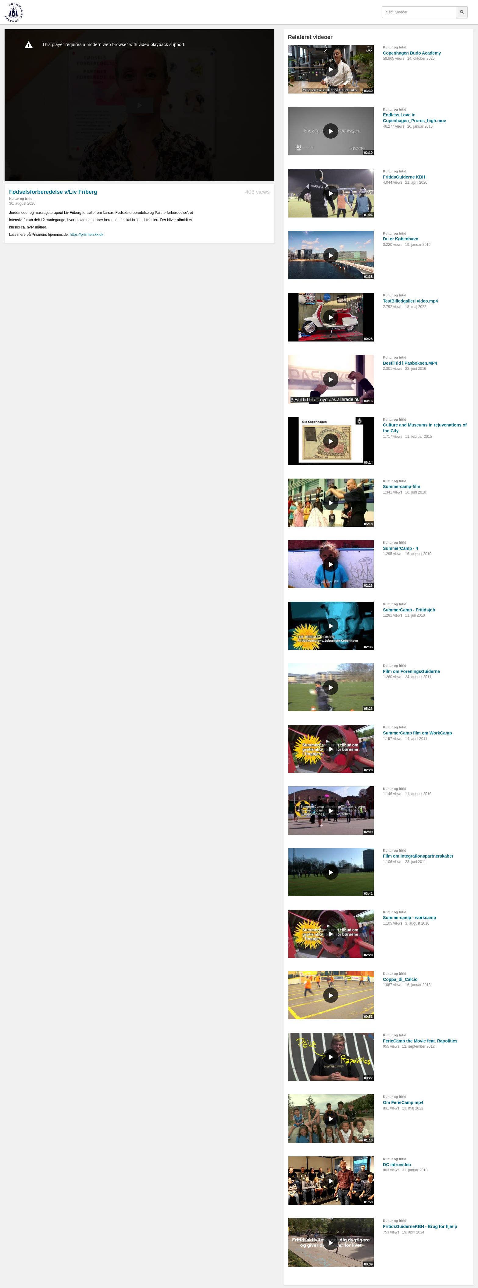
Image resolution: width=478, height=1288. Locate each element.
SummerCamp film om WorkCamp (417, 733)
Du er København (400, 238)
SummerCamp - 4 (400, 548)
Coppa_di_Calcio (400, 979)
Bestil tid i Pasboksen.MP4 (410, 363)
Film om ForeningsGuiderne (411, 671)
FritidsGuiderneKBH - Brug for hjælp (420, 1226)
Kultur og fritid (20, 198)
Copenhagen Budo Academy (412, 53)
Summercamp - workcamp (409, 917)
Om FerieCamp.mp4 (403, 1102)
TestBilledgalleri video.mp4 (410, 301)
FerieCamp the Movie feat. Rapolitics (420, 1041)
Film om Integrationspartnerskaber (418, 856)
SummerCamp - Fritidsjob (409, 609)
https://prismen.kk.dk (86, 234)
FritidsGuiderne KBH (404, 177)
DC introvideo (397, 1164)
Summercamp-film (401, 486)
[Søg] (462, 12)
